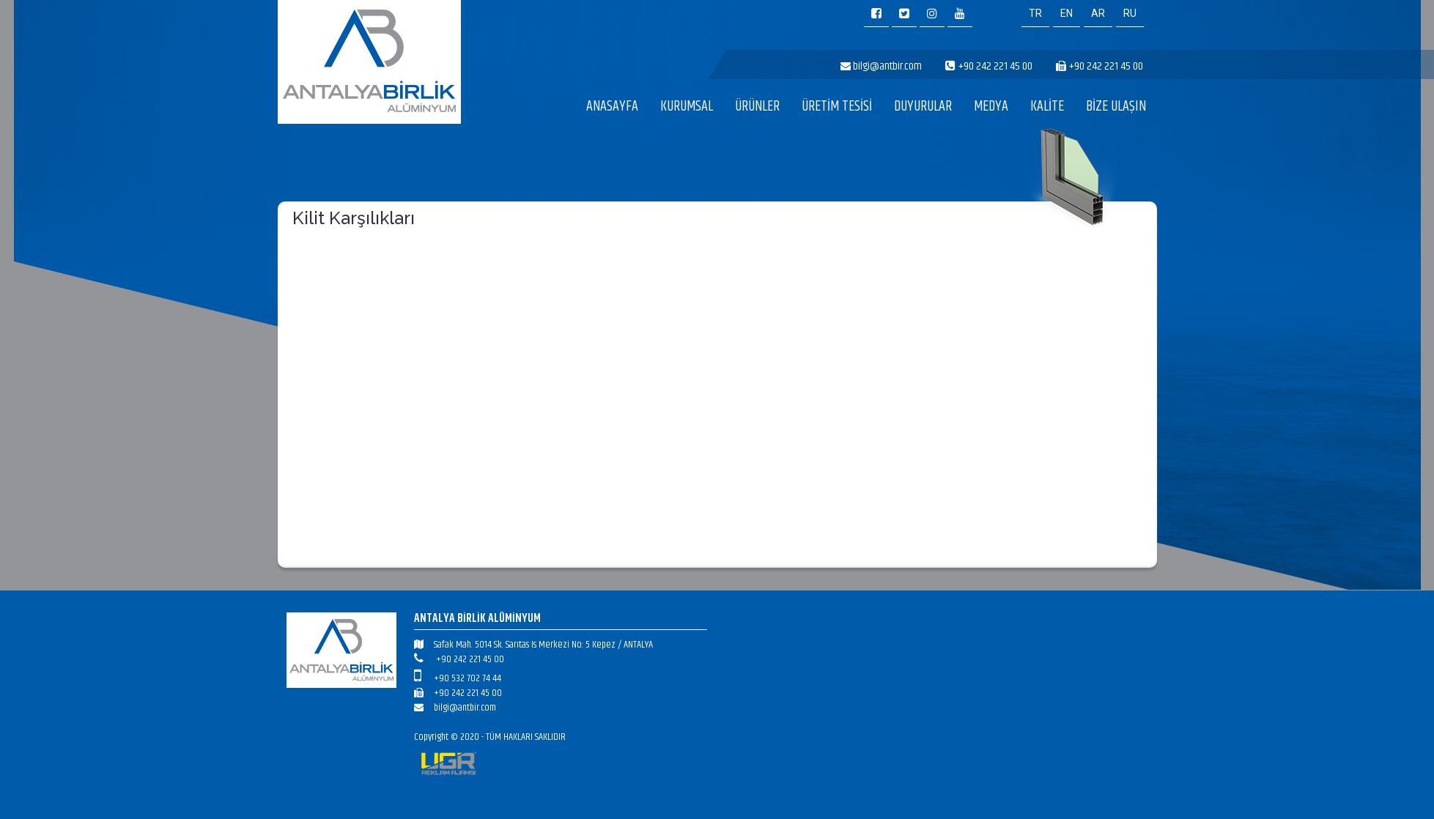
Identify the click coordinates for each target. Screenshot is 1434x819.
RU (1130, 13)
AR (1098, 13)
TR (1035, 13)
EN (1066, 13)
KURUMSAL (686, 106)
